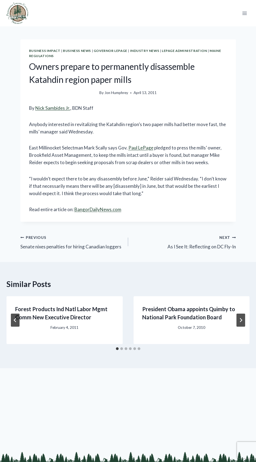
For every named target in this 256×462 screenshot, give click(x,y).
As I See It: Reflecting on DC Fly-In (184, 241)
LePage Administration (184, 51)
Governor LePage (110, 51)
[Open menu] (244, 13)
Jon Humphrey (116, 92)
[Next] (240, 320)
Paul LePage (140, 148)
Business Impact (45, 51)
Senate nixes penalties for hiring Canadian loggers (72, 241)
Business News (77, 51)
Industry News (144, 51)
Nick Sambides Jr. (52, 108)
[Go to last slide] (15, 320)
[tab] (117, 348)
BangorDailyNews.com (97, 209)
